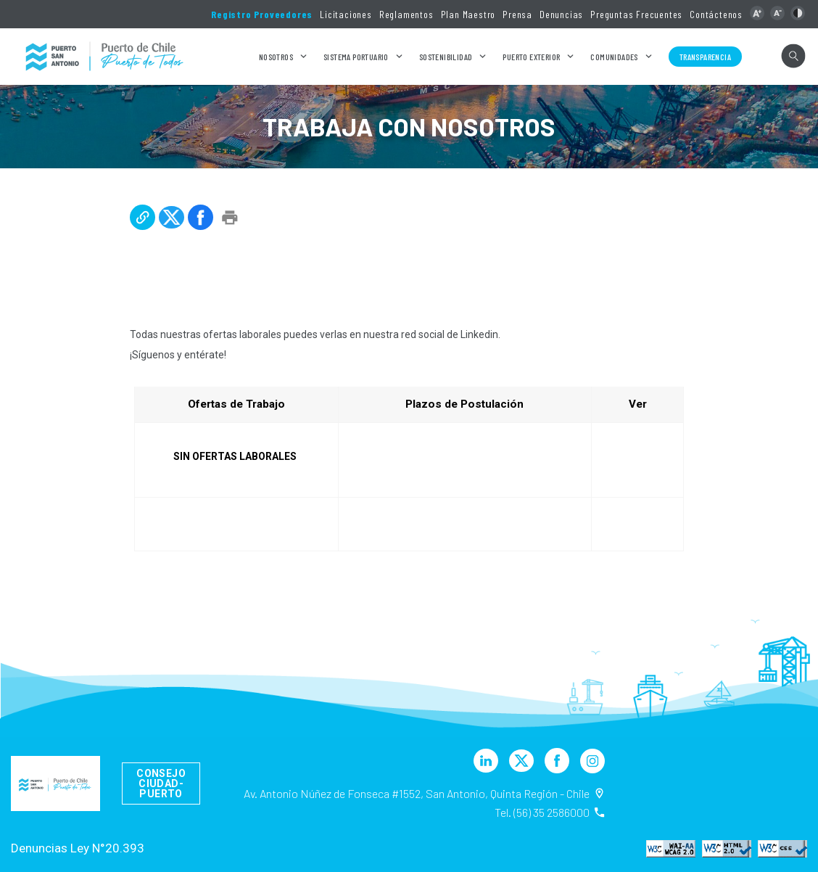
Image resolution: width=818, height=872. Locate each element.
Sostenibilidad (446, 56)
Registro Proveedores (262, 14)
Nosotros (276, 56)
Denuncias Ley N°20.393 (77, 848)
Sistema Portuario (356, 56)
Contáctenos (716, 14)
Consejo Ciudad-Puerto (161, 783)
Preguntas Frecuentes (636, 14)
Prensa (517, 14)
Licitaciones (346, 14)
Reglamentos (406, 14)
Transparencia (705, 56)
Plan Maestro (468, 14)
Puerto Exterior (531, 56)
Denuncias (561, 14)
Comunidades (613, 56)
